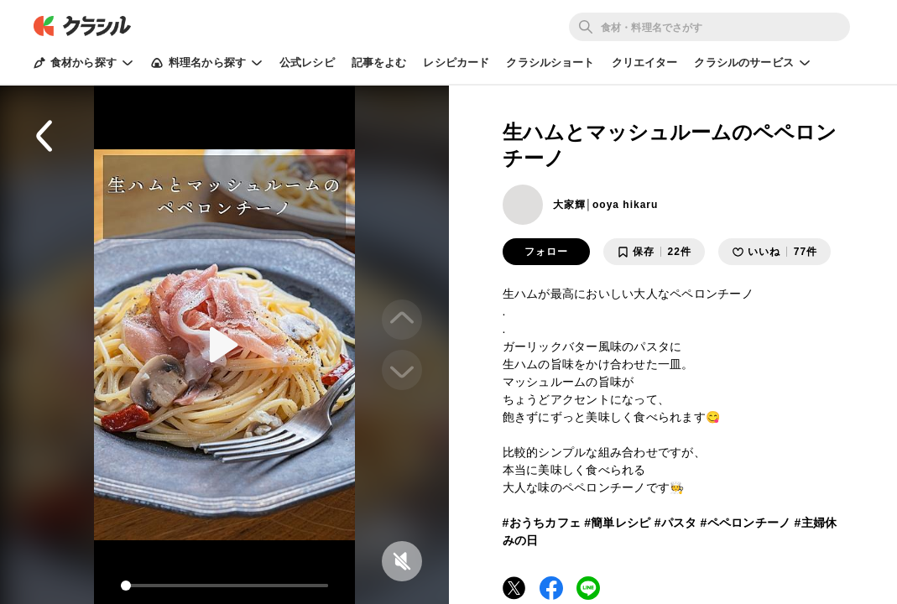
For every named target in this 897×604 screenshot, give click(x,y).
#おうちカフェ (542, 522)
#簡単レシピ (617, 522)
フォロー (546, 252)
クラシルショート (550, 62)
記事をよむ (379, 62)
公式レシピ (307, 62)
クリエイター (645, 62)
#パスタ (675, 522)
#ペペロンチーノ (746, 522)
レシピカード (456, 62)
